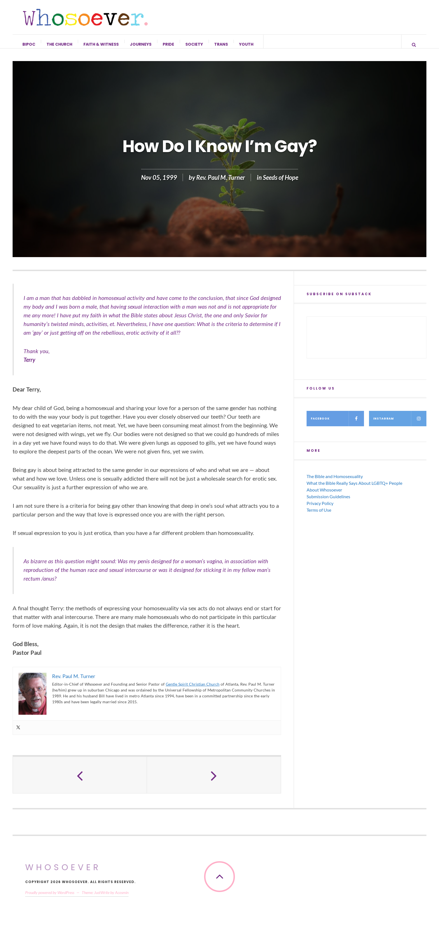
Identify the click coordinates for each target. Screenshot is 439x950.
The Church (60, 44)
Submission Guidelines (328, 502)
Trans (221, 44)
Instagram (399, 424)
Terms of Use (319, 515)
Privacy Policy (320, 508)
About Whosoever (324, 495)
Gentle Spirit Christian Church (193, 689)
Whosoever (63, 873)
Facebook (337, 424)
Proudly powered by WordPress (49, 898)
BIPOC (29, 44)
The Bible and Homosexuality (335, 482)
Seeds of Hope (280, 183)
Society (194, 44)
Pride (168, 44)
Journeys (141, 44)
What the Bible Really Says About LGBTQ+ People (354, 488)
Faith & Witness (101, 44)
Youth (246, 44)
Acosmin (122, 898)
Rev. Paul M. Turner (220, 183)
